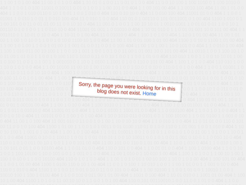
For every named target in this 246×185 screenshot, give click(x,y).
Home (149, 93)
